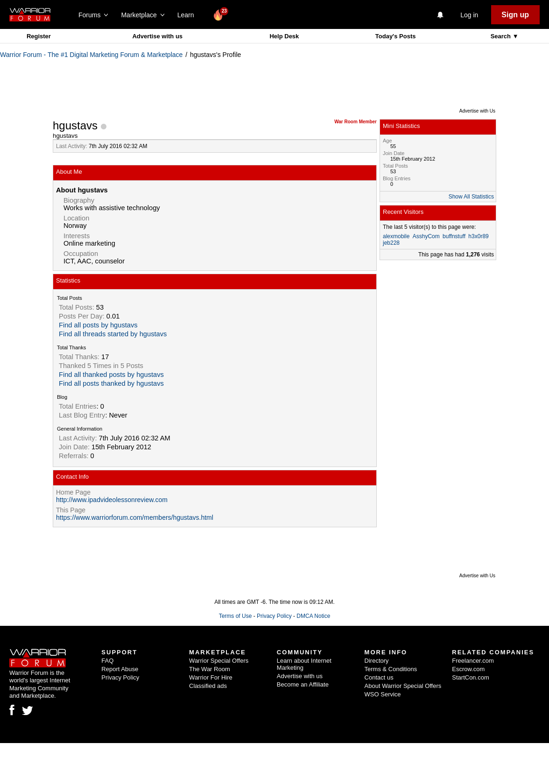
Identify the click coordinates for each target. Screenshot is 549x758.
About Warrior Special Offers (403, 685)
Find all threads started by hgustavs (113, 334)
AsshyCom (426, 236)
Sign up (515, 15)
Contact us (379, 677)
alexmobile (396, 236)
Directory (377, 660)
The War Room (209, 669)
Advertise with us (157, 36)
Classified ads (208, 685)
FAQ (107, 660)
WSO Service (383, 694)
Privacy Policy (274, 616)
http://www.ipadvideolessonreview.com (112, 499)
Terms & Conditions (391, 669)
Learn (188, 15)
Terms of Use (235, 616)
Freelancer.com (473, 660)
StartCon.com (470, 677)
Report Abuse (119, 669)
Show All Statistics (471, 196)
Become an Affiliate (303, 684)
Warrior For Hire (210, 677)
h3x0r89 (478, 236)
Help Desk (284, 36)
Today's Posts (395, 36)
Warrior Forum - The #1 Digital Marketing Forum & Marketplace (91, 54)
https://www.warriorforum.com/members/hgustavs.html (134, 517)
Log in (469, 15)
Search (502, 36)
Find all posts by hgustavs (98, 325)
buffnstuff (454, 236)
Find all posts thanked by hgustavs (111, 383)
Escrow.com (468, 669)
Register (39, 36)
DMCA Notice (313, 616)
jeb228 (391, 243)
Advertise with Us (477, 110)
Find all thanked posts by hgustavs (111, 374)
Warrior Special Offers (218, 660)
